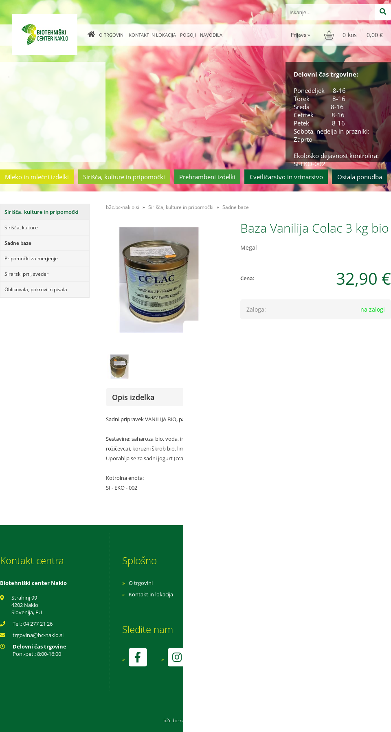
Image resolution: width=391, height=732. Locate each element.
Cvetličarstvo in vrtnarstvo (286, 177)
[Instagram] (176, 657)
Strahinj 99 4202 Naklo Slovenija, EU (26, 605)
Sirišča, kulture (21, 227)
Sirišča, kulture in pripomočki (124, 177)
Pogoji (188, 35)
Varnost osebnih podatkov (270, 605)
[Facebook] (137, 657)
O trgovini (112, 35)
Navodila (211, 35)
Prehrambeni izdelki (207, 177)
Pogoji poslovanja (259, 594)
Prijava (300, 34)
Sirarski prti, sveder (26, 273)
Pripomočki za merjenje (31, 258)
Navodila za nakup (260, 583)
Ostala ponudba (359, 177)
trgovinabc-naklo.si (38, 635)
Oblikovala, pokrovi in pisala (35, 289)
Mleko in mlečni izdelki (37, 177)
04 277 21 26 (38, 623)
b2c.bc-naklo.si (122, 207)
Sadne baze (17, 243)
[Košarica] (354, 35)
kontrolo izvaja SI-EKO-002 (270, 663)
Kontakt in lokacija (152, 35)
